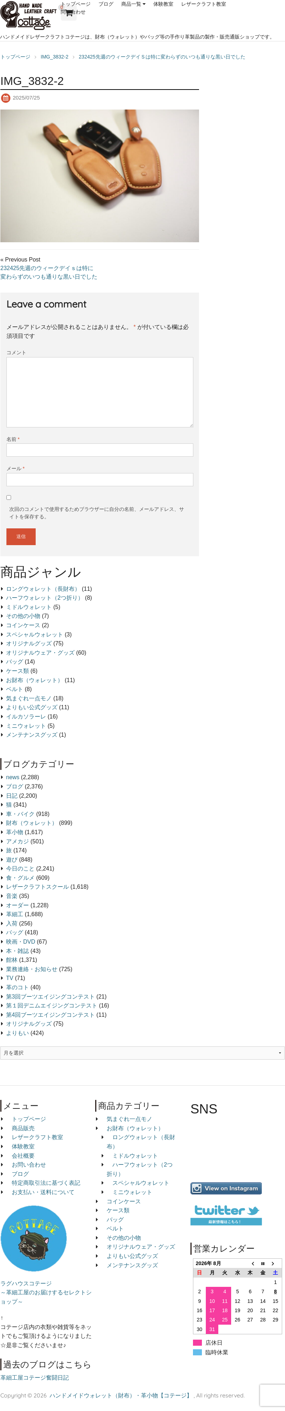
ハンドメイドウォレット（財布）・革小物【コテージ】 (121, 1395)
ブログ (105, 4)
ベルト (14, 689)
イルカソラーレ (26, 717)
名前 (13, 439)
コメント (16, 352)
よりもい (17, 1033)
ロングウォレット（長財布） (43, 589)
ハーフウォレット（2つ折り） (44, 598)
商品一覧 (131, 4)
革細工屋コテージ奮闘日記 (34, 1378)
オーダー (17, 905)
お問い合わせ (29, 1165)
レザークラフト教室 (203, 4)
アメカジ (17, 841)
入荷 (11, 923)
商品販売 (23, 1128)
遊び (11, 860)
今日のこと (20, 869)
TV (9, 978)
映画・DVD (20, 942)
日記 (11, 796)
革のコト (17, 987)
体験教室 (163, 4)
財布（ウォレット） (31, 823)
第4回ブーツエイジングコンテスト (50, 1015)
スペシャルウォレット (34, 634)
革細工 (14, 914)
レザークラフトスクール (37, 887)
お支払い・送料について (43, 1192)
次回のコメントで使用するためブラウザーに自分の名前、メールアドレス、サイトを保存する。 (96, 512)
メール (15, 468)
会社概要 (23, 1156)
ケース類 (17, 671)
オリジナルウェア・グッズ (40, 653)
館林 (11, 960)
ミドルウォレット (29, 607)
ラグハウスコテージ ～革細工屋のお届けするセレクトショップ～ (46, 1292)
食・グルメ (20, 878)
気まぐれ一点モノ (29, 698)
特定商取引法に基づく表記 (46, 1183)
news (12, 777)
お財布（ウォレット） (34, 680)
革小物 (14, 832)
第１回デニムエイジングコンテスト (51, 1006)
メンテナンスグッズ (31, 735)
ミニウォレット (26, 726)
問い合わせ (73, 12)
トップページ (76, 4)
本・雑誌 (17, 951)
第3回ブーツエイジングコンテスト (50, 997)
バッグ (14, 662)
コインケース (23, 625)
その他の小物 (23, 616)
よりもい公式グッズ (31, 707)
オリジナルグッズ (29, 643)
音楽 (11, 896)
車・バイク (20, 814)
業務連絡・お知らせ (31, 969)
